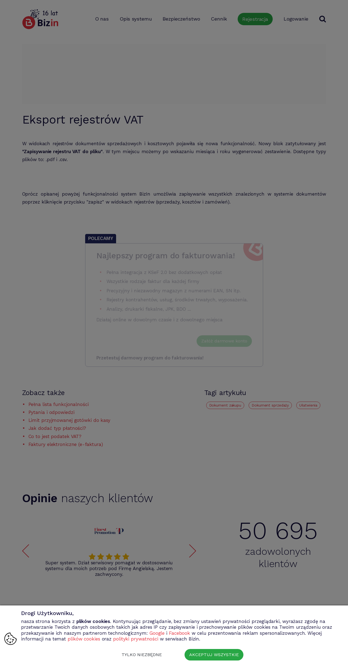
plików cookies (84, 639)
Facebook (179, 633)
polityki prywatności (135, 639)
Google (157, 633)
